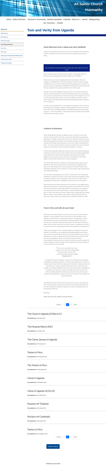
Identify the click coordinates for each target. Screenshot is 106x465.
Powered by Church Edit (53, 463)
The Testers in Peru (37, 365)
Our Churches (48, 23)
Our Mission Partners (7, 44)
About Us (75, 19)
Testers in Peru (35, 352)
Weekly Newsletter (54, 19)
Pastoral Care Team (6, 59)
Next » (75, 304)
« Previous (58, 304)
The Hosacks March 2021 (40, 326)
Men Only (3, 52)
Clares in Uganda (35, 378)
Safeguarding (94, 19)
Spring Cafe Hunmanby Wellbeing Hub (12, 55)
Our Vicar (3, 48)
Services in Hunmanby (37, 19)
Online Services (19, 19)
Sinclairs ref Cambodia (38, 416)
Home (8, 19)
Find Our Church (53, 446)
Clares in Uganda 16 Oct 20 (41, 390)
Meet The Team (5, 40)
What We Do (4, 33)
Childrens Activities (6, 63)
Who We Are (4, 37)
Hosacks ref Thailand (37, 403)
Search (85, 19)
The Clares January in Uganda (42, 339)
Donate (60, 23)
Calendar (67, 19)
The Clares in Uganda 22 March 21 (44, 313)
